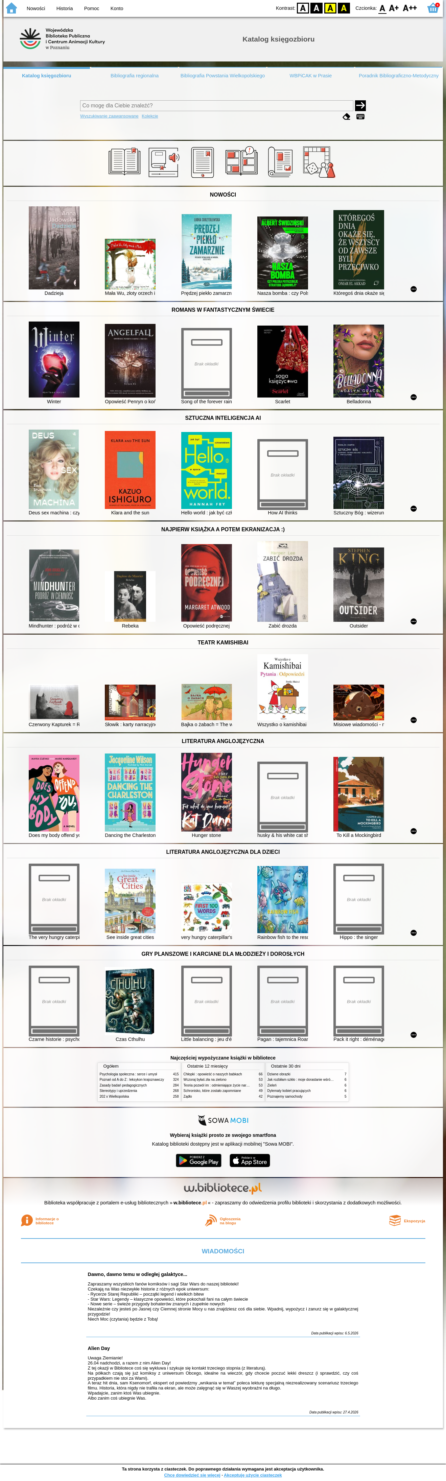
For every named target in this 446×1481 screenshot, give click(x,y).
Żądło (188, 1096)
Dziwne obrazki (278, 1074)
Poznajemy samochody (285, 1096)
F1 (394, 7)
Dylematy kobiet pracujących (289, 1091)
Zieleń (272, 1085)
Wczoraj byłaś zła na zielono (205, 1079)
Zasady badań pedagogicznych (123, 1085)
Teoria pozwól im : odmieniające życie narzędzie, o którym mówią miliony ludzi (243, 1085)
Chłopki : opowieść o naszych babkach (213, 1074)
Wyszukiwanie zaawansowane (109, 116)
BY (344, 7)
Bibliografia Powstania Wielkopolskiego (223, 75)
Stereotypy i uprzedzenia (118, 1091)
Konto (117, 8)
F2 (410, 7)
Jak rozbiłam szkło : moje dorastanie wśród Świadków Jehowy (314, 1079)
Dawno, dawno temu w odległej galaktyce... (137, 1274)
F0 (382, 7)
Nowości (36, 8)
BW (316, 7)
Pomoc (91, 8)
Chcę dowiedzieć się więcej (192, 1475)
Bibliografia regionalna (135, 75)
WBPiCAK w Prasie (311, 75)
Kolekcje (150, 116)
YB (330, 7)
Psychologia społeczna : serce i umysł (128, 1074)
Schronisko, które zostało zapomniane (212, 1091)
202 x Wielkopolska (114, 1096)
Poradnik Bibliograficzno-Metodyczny (399, 75)
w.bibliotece (190, 1202)
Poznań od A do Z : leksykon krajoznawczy (132, 1079)
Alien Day (99, 1348)
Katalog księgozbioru (46, 75)
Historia (64, 8)
